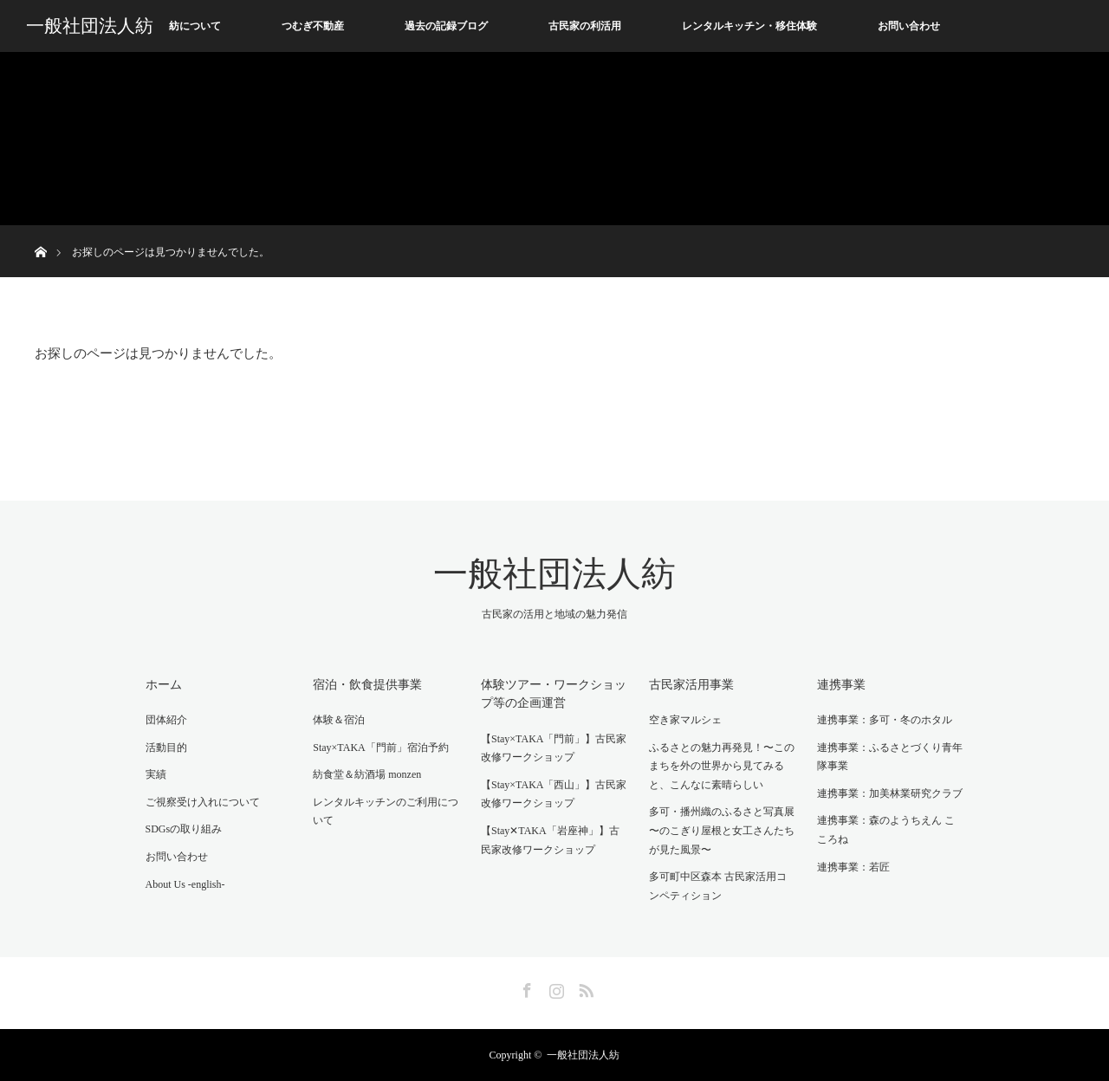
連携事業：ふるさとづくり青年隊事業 (890, 757)
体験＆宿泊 (339, 720)
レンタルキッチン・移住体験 (749, 26)
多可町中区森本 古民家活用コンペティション (718, 886)
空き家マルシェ (685, 720)
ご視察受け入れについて (203, 802)
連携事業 (841, 684)
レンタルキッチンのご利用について (385, 811)
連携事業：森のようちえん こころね (886, 829)
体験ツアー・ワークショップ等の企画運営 (553, 694)
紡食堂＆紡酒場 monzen (367, 774)
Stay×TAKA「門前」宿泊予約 (380, 747)
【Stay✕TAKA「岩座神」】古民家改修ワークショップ (550, 840)
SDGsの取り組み (184, 829)
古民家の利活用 (584, 26)
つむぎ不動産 (313, 26)
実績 (156, 774)
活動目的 (166, 747)
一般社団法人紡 (89, 26)
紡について (195, 26)
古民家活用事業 (691, 684)
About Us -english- (185, 884)
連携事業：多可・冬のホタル (884, 720)
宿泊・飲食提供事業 (367, 684)
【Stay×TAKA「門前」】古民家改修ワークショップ (553, 748)
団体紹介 (166, 720)
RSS (584, 987)
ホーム (164, 684)
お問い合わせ (909, 26)
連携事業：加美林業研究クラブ (890, 793)
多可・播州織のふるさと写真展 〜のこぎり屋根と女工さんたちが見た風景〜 (721, 830)
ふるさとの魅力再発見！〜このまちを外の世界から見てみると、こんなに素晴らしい (721, 766)
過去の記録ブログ (446, 26)
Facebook (525, 987)
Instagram (554, 987)
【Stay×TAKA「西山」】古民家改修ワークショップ (553, 794)
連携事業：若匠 (853, 867)
